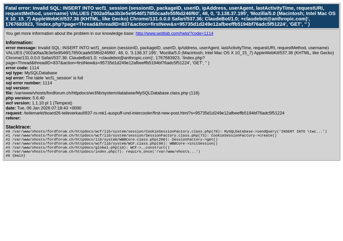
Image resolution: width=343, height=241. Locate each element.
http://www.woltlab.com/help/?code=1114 (174, 33)
